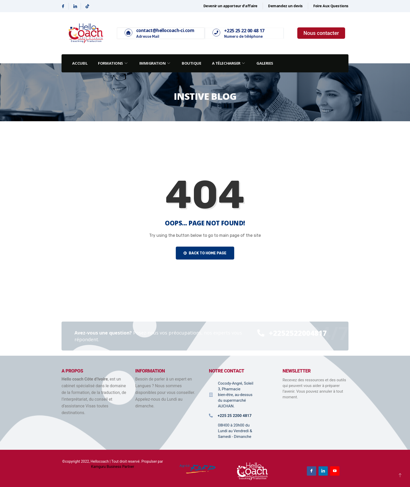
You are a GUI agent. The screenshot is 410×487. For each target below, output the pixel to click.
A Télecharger (230, 63)
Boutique (192, 63)
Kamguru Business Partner (112, 467)
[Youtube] (334, 471)
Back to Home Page (205, 253)
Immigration (156, 63)
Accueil (80, 63)
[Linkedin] (75, 6)
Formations (113, 63)
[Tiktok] (87, 6)
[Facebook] (63, 6)
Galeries (266, 63)
